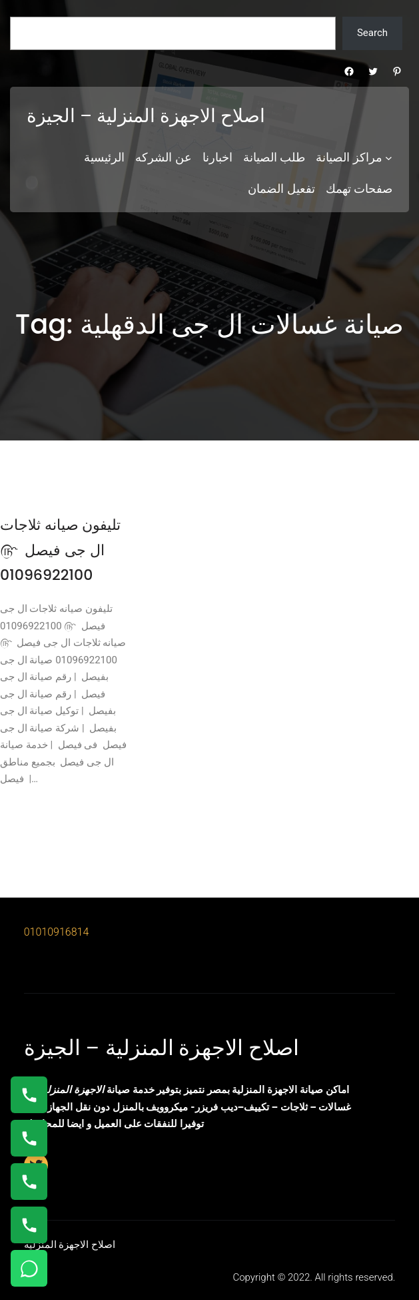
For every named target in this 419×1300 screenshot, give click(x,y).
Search (372, 33)
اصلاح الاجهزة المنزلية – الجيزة (146, 116)
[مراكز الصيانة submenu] (388, 157)
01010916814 (56, 932)
